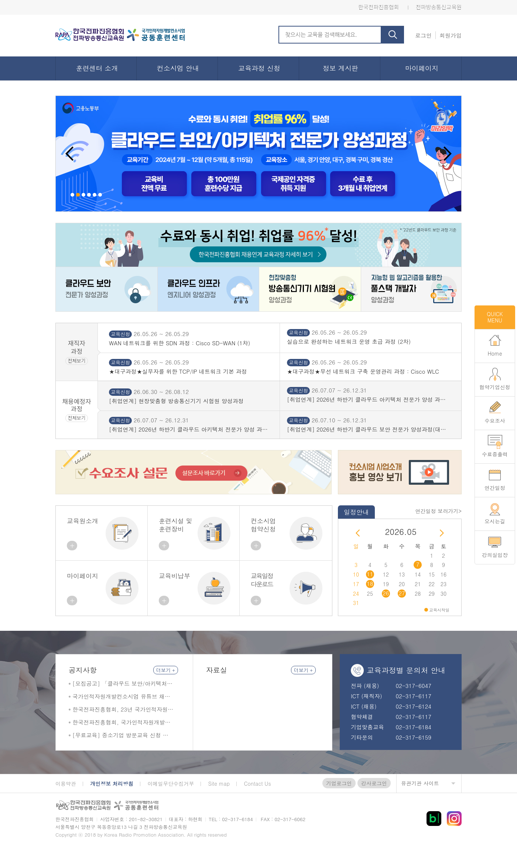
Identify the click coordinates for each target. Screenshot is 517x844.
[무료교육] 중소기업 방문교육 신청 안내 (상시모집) (120, 735)
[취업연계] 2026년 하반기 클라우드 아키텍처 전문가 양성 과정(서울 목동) (188, 429)
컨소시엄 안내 (178, 68)
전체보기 (77, 360)
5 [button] (94, 195)
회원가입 (450, 35)
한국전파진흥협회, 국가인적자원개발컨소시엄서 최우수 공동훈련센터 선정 (121, 722)
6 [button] (100, 195)
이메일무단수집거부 (170, 783)
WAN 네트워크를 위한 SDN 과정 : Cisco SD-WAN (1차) (179, 343)
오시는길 (495, 521)
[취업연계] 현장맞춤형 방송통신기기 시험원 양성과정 (176, 401)
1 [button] (72, 195)
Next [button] (447, 153)
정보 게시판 (340, 68)
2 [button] (78, 195)
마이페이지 (421, 68)
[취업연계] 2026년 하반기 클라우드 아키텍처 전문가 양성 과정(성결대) (366, 399)
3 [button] (83, 195)
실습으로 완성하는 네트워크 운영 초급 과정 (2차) (349, 341)
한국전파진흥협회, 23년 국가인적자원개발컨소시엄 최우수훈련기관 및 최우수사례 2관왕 (122, 709)
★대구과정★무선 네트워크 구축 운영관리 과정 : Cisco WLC (363, 371)
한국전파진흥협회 (378, 7)
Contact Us (257, 784)
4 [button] (89, 195)
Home (494, 353)
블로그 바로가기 (434, 818)
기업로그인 (339, 783)
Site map (219, 783)
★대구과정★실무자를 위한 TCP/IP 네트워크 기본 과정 (178, 371)
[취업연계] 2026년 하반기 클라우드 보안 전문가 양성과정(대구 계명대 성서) (366, 429)
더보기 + (165, 670)
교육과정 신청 (259, 68)
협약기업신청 (494, 387)
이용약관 (65, 783)
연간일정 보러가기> (438, 511)
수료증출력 (495, 454)
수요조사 (495, 420)
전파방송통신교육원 (439, 7)
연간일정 (495, 487)
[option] (258, 153)
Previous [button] (69, 153)
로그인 (423, 35)
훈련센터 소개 (97, 68)
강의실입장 (495, 554)
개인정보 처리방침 (111, 783)
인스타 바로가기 (454, 818)
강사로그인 (374, 783)
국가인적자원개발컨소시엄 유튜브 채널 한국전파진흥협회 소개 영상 (121, 696)
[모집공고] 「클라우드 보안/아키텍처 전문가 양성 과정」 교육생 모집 (119, 683)
